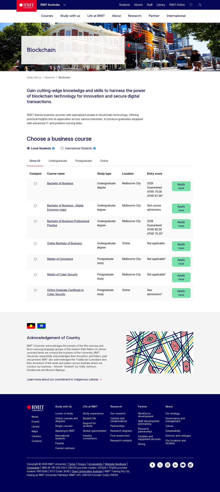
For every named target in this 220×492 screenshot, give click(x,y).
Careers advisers (65, 448)
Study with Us (63, 406)
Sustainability (173, 430)
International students (62, 437)
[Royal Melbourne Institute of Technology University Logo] (26, 6)
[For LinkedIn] (175, 464)
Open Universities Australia (87, 471)
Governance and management (175, 420)
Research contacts (121, 440)
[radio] (39, 148)
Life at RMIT (96, 16)
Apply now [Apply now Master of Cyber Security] (181, 277)
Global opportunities (94, 430)
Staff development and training (148, 422)
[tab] (35, 161)
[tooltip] (53, 148)
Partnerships (117, 425)
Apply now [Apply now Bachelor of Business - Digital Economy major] (181, 208)
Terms (71, 464)
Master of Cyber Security (62, 274)
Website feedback (115, 464)
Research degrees (121, 430)
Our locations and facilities (176, 442)
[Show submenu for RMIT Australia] (63, 5)
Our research (118, 413)
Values (170, 425)
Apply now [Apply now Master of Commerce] (181, 261)
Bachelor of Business (60, 183)
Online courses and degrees (66, 420)
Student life (89, 418)
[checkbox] (35, 184)
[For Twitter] (160, 464)
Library (36, 426)
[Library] (160, 5)
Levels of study (64, 413)
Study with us (70, 16)
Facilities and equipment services (149, 438)
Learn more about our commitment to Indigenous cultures (64, 379)
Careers (36, 436)
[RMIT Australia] (50, 5)
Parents (59, 443)
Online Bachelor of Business (64, 243)
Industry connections (90, 437)
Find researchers (120, 435)
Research (134, 16)
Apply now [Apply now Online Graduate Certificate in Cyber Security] (181, 292)
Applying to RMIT (65, 430)
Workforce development (145, 415)
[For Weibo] (190, 464)
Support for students (89, 424)
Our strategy (173, 413)
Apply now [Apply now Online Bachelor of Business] (181, 246)
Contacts (37, 441)
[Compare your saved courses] (193, 4)
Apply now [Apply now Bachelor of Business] (181, 186)
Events (35, 421)
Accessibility (95, 464)
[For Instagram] (167, 464)
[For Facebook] (152, 464)
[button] (200, 5)
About (116, 16)
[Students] (124, 5)
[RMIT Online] (177, 5)
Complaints (33, 467)
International (176, 16)
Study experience (93, 413)
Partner (154, 16)
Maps (35, 431)
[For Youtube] (183, 464)
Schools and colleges (178, 435)
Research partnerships (145, 430)
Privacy (82, 464)
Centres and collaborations (118, 420)
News (35, 416)
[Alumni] (138, 5)
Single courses (63, 425)
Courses (47, 16)
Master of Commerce (60, 258)
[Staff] (149, 5)
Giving (141, 443)
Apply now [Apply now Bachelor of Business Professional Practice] (181, 224)
